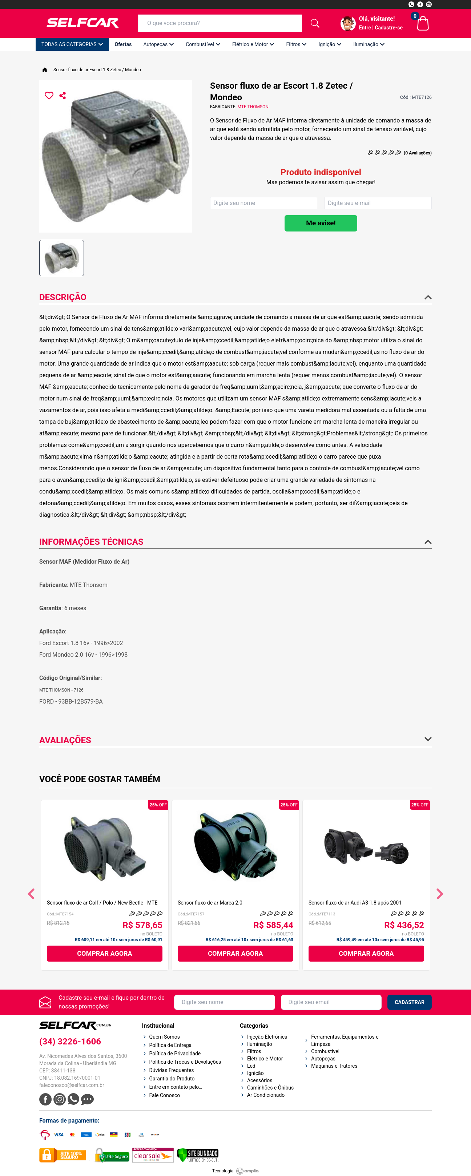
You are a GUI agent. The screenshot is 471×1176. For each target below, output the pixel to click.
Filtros (296, 44)
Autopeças (158, 44)
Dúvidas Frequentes (171, 1070)
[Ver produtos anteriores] (31, 893)
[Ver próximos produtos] (440, 893)
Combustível (203, 44)
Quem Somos (164, 1037)
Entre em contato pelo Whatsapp (174, 1087)
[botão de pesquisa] (315, 23)
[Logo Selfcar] (83, 23)
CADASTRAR (409, 1002)
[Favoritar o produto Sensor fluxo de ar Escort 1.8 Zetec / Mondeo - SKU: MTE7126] (49, 95)
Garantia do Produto (172, 1079)
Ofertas (123, 44)
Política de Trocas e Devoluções (185, 1062)
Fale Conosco (164, 1095)
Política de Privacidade (175, 1053)
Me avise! (320, 223)
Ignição (330, 44)
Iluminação (369, 44)
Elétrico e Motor (253, 44)
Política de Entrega (170, 1045)
